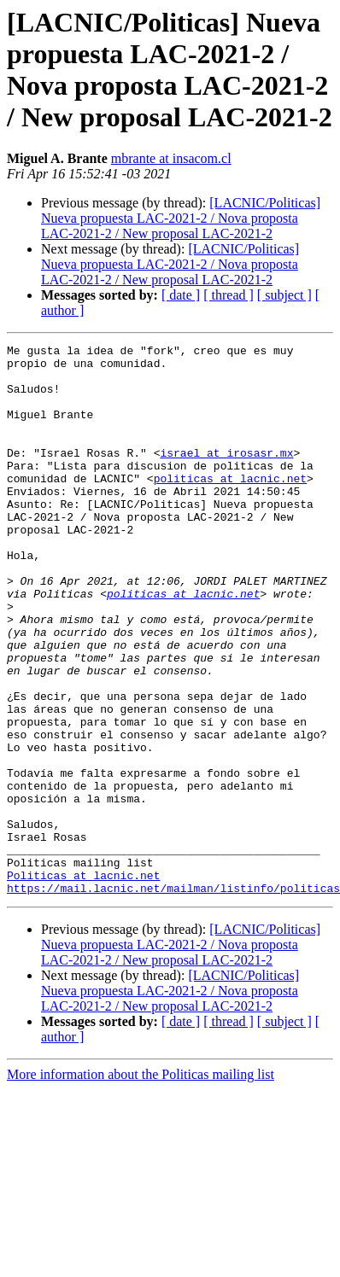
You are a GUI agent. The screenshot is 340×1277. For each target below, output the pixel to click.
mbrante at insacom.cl (171, 158)
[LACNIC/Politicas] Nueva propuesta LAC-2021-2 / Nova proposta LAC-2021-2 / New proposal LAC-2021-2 (180, 218)
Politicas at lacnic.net (83, 982)
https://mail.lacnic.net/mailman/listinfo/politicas (173, 998)
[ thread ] (228, 295)
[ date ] (180, 295)
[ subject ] (284, 295)
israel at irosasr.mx (226, 475)
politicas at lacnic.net (230, 506)
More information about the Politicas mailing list (140, 1184)
